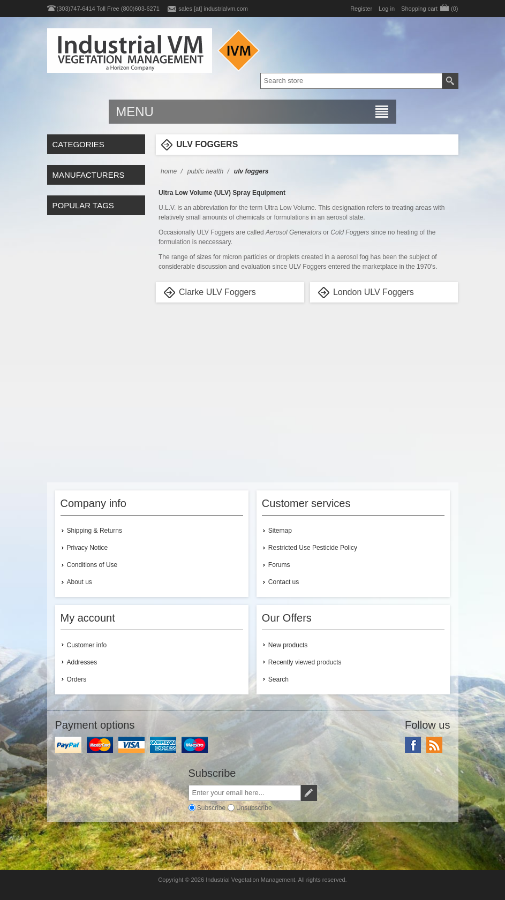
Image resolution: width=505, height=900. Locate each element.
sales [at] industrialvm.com (213, 8)
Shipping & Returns (94, 530)
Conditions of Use (92, 565)
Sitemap (280, 530)
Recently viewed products (305, 662)
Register (361, 8)
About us (79, 582)
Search (278, 679)
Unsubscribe (254, 807)
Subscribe (211, 807)
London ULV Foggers (373, 292)
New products (287, 645)
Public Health (205, 171)
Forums (279, 565)
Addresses (82, 662)
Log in (387, 8)
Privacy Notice (87, 547)
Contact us (283, 582)
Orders (77, 679)
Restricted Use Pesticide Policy (312, 547)
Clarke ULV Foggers (217, 292)
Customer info (87, 645)
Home (169, 171)
